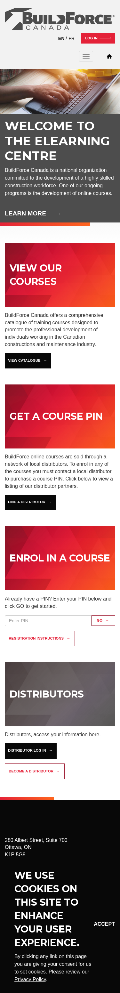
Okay (99, 924)
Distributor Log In (27, 750)
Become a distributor (31, 771)
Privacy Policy (30, 979)
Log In (91, 38)
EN (61, 38)
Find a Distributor (26, 502)
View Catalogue (24, 360)
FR (71, 38)
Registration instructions (36, 638)
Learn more (25, 213)
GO (100, 620)
